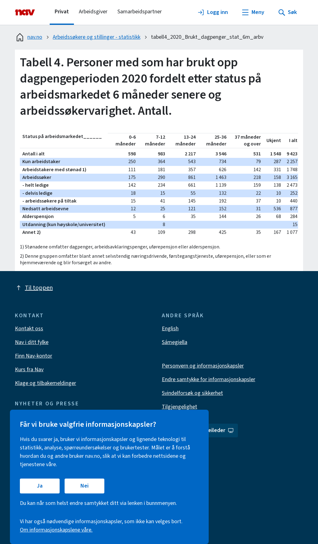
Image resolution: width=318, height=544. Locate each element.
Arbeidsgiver (93, 12)
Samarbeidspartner (139, 12)
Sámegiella (174, 342)
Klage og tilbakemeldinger (45, 383)
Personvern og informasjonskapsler (203, 366)
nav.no (28, 37)
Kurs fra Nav (29, 369)
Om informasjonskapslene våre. (56, 530)
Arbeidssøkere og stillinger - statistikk (96, 37)
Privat (62, 12)
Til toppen (34, 287)
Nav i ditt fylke (31, 342)
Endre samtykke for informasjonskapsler (208, 379)
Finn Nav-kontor (33, 356)
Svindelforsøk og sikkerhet (192, 393)
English (170, 328)
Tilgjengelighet (179, 407)
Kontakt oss (29, 328)
